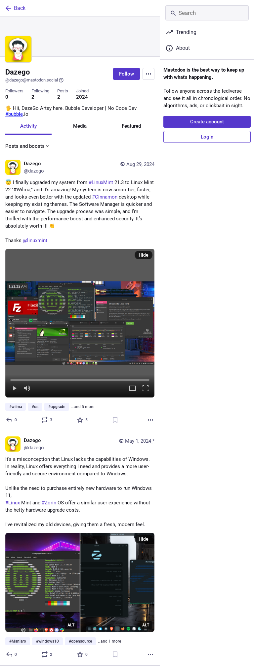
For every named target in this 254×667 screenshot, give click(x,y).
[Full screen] (145, 390)
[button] (79, 324)
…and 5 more (82, 407)
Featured (131, 126)
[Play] (14, 390)
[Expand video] (132, 390)
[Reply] (11, 421)
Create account (207, 122)
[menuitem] (79, 324)
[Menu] (148, 74)
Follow (126, 74)
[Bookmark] (115, 421)
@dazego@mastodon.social (34, 80)
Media (80, 126)
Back (14, 8)
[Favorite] (82, 421)
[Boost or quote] (47, 421)
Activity (28, 126)
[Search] (207, 12)
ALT (70, 626)
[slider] (79, 380)
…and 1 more (109, 642)
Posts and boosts (27, 146)
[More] (150, 421)
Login (207, 137)
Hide (143, 256)
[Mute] (27, 390)
